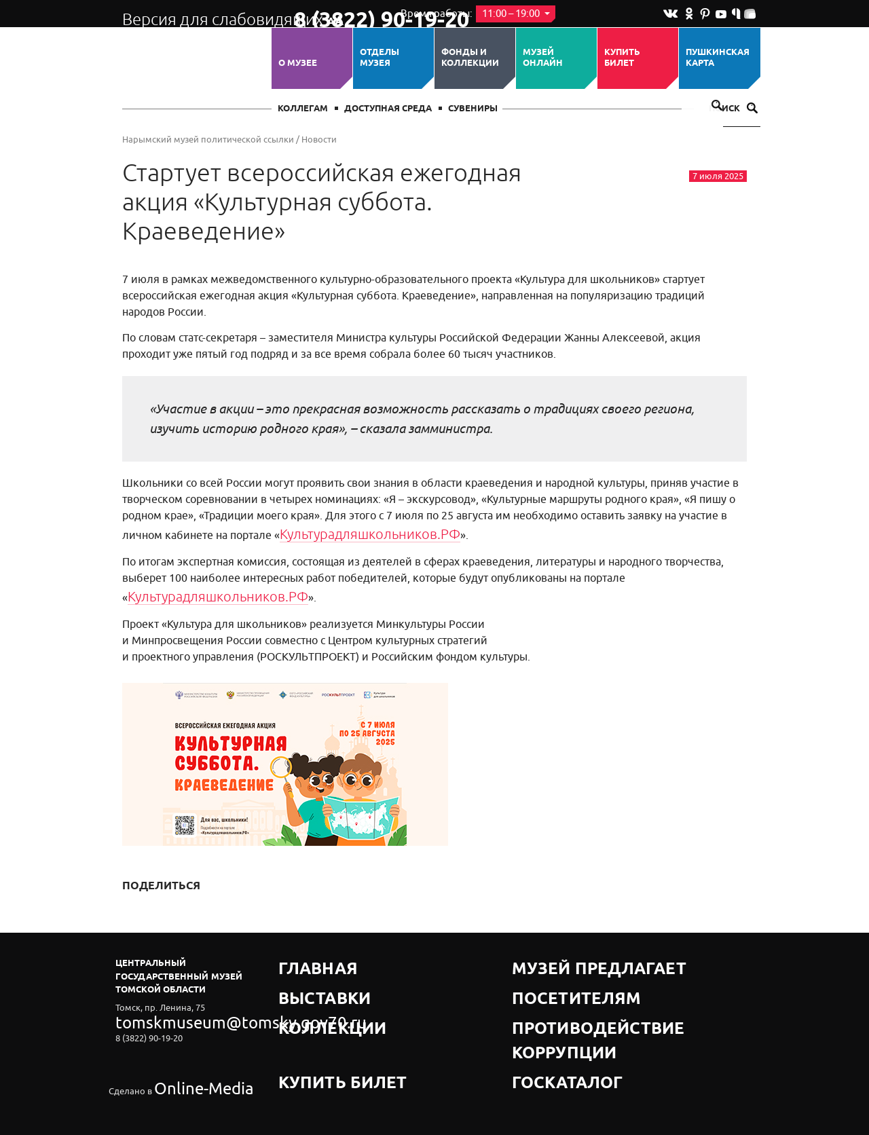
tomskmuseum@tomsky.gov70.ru (181, 1010)
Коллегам (303, 109)
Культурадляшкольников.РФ (354, 532)
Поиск (733, 109)
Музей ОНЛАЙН (543, 58)
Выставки (303, 972)
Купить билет (622, 58)
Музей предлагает (559, 955)
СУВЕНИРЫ (473, 109)
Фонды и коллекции (470, 58)
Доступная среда (388, 109)
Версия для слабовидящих (196, 13)
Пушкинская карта (718, 58)
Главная (300, 955)
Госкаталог (542, 1005)
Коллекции (307, 988)
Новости (319, 139)
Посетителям (546, 972)
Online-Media (180, 1047)
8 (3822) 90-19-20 (337, 14)
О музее (297, 63)
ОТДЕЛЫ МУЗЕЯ (379, 58)
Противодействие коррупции (587, 988)
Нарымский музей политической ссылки (208, 139)
